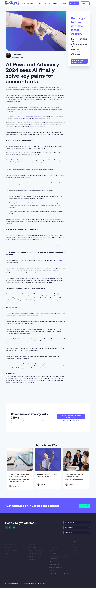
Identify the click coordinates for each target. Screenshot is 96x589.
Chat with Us (64, 3)
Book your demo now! (77, 61)
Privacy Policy (75, 553)
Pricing (73, 547)
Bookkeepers (10, 547)
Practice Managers (12, 550)
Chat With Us (76, 533)
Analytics (30, 556)
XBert (62, 260)
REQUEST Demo (76, 528)
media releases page (30, 380)
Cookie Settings (43, 584)
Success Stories (54, 564)
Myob (51, 550)
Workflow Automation (34, 553)
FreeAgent (52, 553)
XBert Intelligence (33, 547)
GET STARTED (76, 523)
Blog (50, 561)
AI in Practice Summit (56, 567)
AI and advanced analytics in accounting (29, 117)
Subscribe (84, 506)
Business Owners (11, 544)
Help (72, 544)
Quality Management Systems (58, 573)
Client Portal (31, 559)
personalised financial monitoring (50, 235)
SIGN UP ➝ (74, 3)
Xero (50, 544)
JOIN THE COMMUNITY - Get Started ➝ (71, 416)
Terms (73, 550)
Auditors (8, 553)
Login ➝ (85, 3)
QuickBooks (53, 547)
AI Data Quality (32, 544)
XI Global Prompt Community (37, 550)
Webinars (52, 570)
